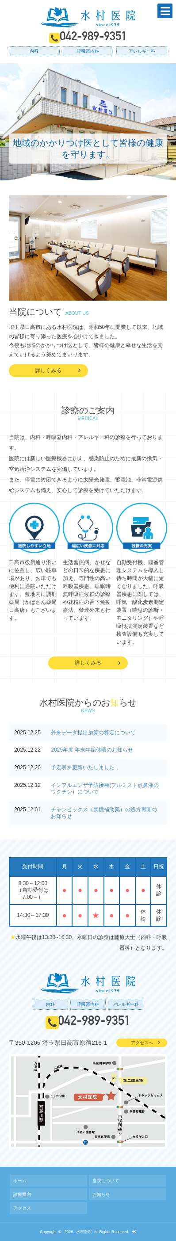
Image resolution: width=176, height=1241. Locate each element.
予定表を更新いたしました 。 (86, 767)
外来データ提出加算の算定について (93, 732)
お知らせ (101, 1194)
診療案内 (22, 1194)
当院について (105, 1180)
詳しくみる (48, 370)
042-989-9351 (93, 37)
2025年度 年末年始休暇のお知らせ (92, 750)
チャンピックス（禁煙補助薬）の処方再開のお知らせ (104, 813)
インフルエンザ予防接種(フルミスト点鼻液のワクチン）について (105, 788)
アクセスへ (142, 1042)
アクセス (22, 1208)
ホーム (20, 1180)
